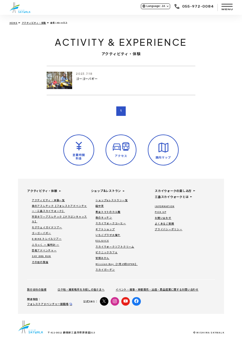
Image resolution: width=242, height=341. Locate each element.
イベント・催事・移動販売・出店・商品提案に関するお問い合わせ (157, 289)
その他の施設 (40, 262)
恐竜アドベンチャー (44, 250)
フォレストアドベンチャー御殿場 (47, 304)
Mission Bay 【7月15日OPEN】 (116, 264)
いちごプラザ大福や (107, 234)
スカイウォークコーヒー (110, 223)
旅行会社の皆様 (36, 289)
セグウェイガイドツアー (47, 227)
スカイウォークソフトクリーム (114, 246)
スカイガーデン (105, 269)
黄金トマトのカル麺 (107, 211)
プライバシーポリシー (168, 229)
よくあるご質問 (164, 223)
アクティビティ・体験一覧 (48, 200)
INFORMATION (164, 206)
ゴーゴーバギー (86, 79)
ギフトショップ (105, 229)
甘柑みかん (102, 258)
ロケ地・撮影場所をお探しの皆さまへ (81, 289)
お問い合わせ (163, 217)
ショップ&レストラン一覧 (111, 200)
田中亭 (99, 205)
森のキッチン (103, 217)
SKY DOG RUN (41, 256)
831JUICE (102, 240)
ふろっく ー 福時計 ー (45, 244)
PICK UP (160, 211)
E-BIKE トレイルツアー (47, 238)
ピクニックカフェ (106, 252)
